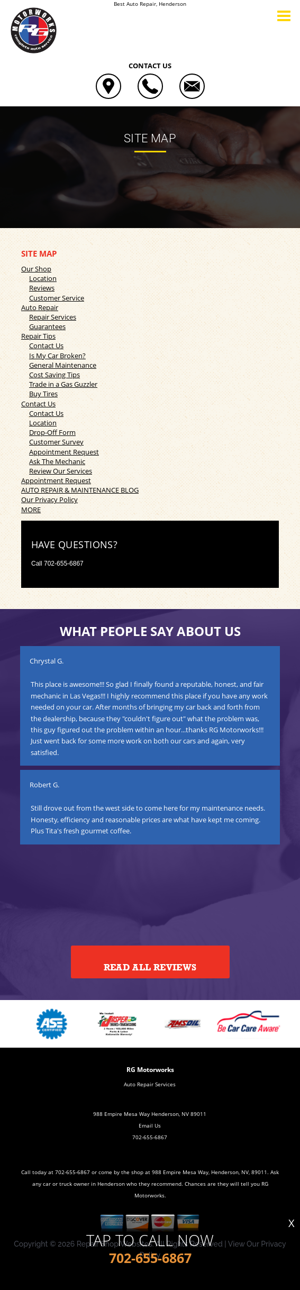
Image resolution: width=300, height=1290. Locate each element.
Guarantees (47, 326)
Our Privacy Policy (49, 499)
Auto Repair (39, 307)
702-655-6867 (64, 563)
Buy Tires (43, 393)
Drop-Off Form (52, 432)
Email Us (150, 1125)
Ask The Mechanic (57, 461)
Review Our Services (60, 471)
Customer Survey (56, 442)
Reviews (41, 288)
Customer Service (56, 298)
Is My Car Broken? (57, 355)
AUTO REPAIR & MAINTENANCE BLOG (80, 490)
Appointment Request (64, 452)
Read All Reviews (150, 967)
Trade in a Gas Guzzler (63, 384)
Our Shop (36, 269)
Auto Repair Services (150, 1084)
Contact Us (46, 345)
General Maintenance (62, 365)
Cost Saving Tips (54, 374)
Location (43, 278)
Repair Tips (38, 336)
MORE (31, 509)
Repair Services (52, 317)
